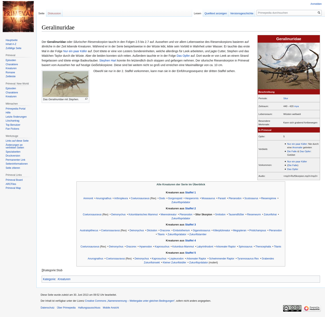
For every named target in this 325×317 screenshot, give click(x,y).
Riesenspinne (268, 198)
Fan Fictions (12, 128)
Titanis (161, 234)
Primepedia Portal (15, 108)
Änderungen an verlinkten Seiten (15, 146)
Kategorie (49, 279)
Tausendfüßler (236, 214)
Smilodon (220, 214)
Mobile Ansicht (111, 307)
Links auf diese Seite (17, 140)
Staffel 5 (190, 252)
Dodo (162, 198)
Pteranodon (235, 198)
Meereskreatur (169, 214)
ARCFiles (11, 184)
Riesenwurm (254, 214)
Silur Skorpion (203, 214)
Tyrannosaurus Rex (248, 258)
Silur (285, 98)
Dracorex (165, 230)
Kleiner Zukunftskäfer (174, 262)
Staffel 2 (190, 208)
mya (296, 106)
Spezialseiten (13, 151)
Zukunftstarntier (197, 234)
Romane (10, 72)
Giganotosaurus (201, 230)
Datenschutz (48, 307)
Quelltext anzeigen (216, 13)
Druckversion (13, 155)
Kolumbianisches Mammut (143, 214)
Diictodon (152, 230)
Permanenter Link (15, 159)
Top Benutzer (13, 124)
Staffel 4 (190, 240)
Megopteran (239, 230)
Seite (41, 13)
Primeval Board (14, 179)
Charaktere (12, 64)
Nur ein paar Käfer (297, 143)
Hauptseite (11, 40)
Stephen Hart (107, 60)
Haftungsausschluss (89, 307)
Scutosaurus (251, 198)
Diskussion (54, 13)
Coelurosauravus (140, 198)
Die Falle (292, 151)
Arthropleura (121, 198)
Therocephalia (263, 246)
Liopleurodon (176, 258)
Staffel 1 (190, 192)
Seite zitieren (13, 167)
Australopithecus (89, 230)
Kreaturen (64, 279)
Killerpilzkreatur (221, 230)
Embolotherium (181, 230)
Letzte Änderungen (16, 116)
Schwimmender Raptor (221, 258)
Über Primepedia (66, 307)
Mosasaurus (208, 198)
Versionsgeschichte (241, 13)
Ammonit (88, 198)
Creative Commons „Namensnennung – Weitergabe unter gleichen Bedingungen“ (130, 300)
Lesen (197, 13)
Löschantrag (12, 120)
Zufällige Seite (13, 48)
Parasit (222, 198)
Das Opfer (305, 151)
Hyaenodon (145, 246)
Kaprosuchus (162, 246)
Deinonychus (118, 214)
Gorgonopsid (175, 198)
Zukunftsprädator (180, 202)
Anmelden (316, 3)
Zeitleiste (11, 76)
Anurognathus (104, 198)
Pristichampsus (257, 230)
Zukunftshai (270, 214)
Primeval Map (13, 188)
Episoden (11, 60)
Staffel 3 (190, 224)
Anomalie (297, 147)
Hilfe (8, 112)
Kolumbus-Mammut (183, 246)
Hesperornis (192, 198)
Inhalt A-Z (11, 44)
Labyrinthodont (205, 246)
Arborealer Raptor (226, 246)
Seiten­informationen (17, 163)
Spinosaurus (245, 246)
